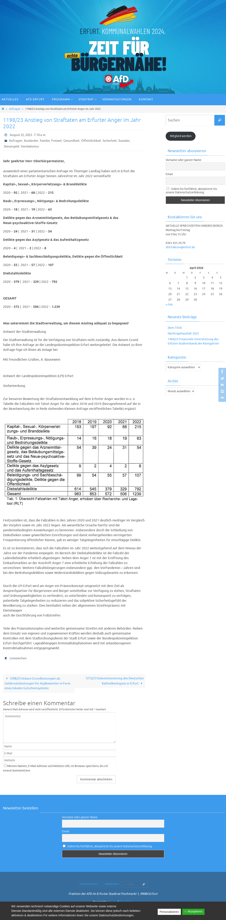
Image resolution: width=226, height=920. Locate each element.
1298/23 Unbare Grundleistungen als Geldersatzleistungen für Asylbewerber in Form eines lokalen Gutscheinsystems (34, 684)
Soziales (128, 141)
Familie (45, 141)
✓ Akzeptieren (193, 911)
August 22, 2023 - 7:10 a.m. (30, 135)
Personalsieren (169, 911)
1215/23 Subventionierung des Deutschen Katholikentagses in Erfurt (113, 681)
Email (169, 174)
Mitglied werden (180, 136)
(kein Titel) (175, 328)
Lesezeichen (19, 658)
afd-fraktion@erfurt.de (180, 247)
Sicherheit (113, 141)
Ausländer (31, 141)
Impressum (112, 884)
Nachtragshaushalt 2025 (183, 333)
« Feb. (169, 304)
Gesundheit (73, 141)
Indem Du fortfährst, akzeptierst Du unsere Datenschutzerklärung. (191, 190)
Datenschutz (89, 884)
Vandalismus (31, 146)
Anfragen (14, 109)
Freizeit (58, 141)
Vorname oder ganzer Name (183, 160)
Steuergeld (12, 146)
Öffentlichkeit (94, 141)
